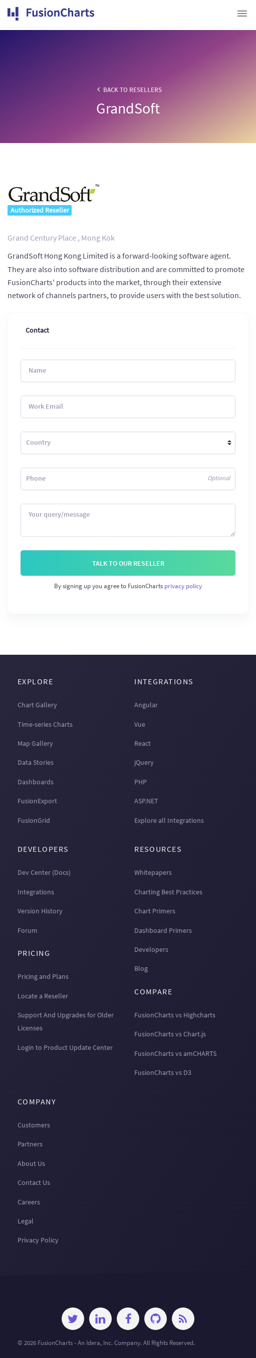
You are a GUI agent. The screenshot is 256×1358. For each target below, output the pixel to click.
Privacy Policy (38, 1239)
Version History (40, 910)
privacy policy (183, 586)
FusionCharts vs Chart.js (170, 1033)
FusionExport (37, 800)
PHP (140, 781)
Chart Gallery (37, 704)
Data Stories (36, 762)
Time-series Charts (45, 724)
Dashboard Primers (163, 930)
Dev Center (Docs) (44, 872)
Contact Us (34, 1182)
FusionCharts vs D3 (162, 1072)
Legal (26, 1220)
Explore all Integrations (169, 820)
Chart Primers (154, 910)
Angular (146, 704)
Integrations (36, 891)
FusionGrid (34, 820)
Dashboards (36, 781)
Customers (34, 1124)
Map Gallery (35, 743)
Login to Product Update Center (65, 1047)
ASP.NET (146, 800)
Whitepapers (153, 872)
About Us (31, 1163)
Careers (29, 1201)
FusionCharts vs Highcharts (174, 1014)
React (142, 743)
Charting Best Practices (168, 891)
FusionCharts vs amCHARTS (175, 1053)
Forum (28, 930)
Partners (30, 1143)
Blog (141, 968)
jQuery (144, 762)
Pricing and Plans (43, 976)
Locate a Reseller (43, 995)
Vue (139, 724)
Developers (151, 949)
